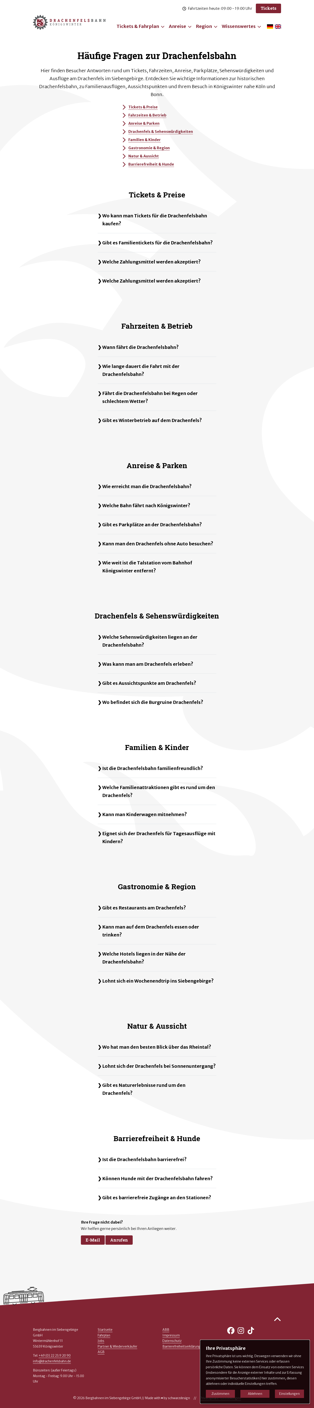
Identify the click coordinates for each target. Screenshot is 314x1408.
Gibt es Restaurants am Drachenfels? (144, 908)
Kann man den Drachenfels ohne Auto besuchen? (157, 543)
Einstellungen (289, 1394)
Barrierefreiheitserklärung (181, 1346)
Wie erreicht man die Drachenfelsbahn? (147, 486)
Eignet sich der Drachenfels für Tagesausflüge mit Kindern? (158, 837)
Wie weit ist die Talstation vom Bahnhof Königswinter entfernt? (147, 567)
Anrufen (119, 1240)
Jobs (101, 1341)
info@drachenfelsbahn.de (52, 1361)
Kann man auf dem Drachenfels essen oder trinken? (150, 931)
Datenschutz (172, 1341)
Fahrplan (104, 1335)
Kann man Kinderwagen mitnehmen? (144, 814)
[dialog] (254, 1371)
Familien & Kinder (141, 139)
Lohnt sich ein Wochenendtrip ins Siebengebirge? (158, 981)
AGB (101, 1352)
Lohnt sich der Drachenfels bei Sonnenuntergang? (159, 1066)
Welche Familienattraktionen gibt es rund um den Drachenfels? (158, 791)
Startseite (105, 1330)
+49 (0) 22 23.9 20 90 (55, 1355)
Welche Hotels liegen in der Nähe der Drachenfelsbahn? (144, 958)
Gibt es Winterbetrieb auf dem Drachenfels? (152, 420)
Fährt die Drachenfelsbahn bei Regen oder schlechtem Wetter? (150, 397)
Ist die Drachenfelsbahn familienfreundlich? (152, 768)
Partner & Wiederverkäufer (117, 1346)
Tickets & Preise (139, 107)
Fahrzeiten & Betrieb (143, 115)
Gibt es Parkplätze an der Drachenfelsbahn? (152, 524)
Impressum (171, 1335)
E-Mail (93, 1240)
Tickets (268, 8)
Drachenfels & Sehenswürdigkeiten (157, 131)
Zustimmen (220, 1394)
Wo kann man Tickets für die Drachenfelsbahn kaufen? (154, 219)
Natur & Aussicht (140, 156)
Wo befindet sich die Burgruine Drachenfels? (152, 702)
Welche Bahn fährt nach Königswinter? (146, 505)
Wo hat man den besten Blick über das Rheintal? (156, 1047)
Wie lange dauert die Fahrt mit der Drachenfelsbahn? (140, 370)
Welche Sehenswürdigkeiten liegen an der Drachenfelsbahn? (149, 641)
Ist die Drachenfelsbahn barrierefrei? (144, 1159)
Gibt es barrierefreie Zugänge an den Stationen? (156, 1197)
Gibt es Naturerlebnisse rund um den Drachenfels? (143, 1089)
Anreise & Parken (140, 123)
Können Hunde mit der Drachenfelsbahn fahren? (157, 1178)
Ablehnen (255, 1394)
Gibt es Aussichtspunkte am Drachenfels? (149, 683)
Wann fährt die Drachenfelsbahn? (140, 347)
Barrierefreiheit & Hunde (147, 164)
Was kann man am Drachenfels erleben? (147, 664)
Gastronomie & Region (145, 148)
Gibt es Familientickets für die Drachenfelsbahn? (157, 243)
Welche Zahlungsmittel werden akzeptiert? (151, 262)
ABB (165, 1330)
